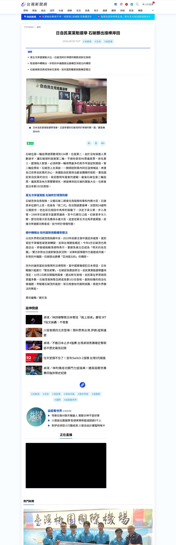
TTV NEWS (29, 26)
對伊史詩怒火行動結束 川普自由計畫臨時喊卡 (79, 424)
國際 (39, 26)
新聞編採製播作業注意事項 (92, 508)
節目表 (24, 516)
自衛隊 (96, 394)
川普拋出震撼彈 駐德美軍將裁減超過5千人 (77, 420)
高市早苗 (83, 394)
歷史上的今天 (56, 520)
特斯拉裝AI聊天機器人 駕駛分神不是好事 (76, 415)
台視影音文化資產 (30, 508)
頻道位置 (25, 512)
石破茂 (88, 41)
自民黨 (109, 41)
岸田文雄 (70, 394)
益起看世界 (71, 399)
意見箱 (53, 512)
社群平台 (25, 520)
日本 (98, 41)
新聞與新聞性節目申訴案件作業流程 (96, 512)
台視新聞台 (116, 477)
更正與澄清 (55, 508)
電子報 (82, 516)
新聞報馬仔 (55, 516)
